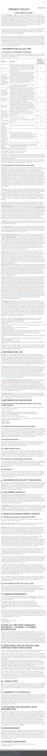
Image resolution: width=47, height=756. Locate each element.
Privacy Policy (17, 752)
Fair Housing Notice (15, 754)
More (44, 2)
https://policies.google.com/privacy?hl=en (34, 295)
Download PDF (41, 7)
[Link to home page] (3, 2)
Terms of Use (9, 752)
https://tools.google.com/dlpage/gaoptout (11, 298)
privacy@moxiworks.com (15, 502)
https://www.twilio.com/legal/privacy (14, 377)
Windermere (15, 751)
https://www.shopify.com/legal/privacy (16, 215)
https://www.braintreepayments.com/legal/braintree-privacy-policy (27, 218)
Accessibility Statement (6, 754)
